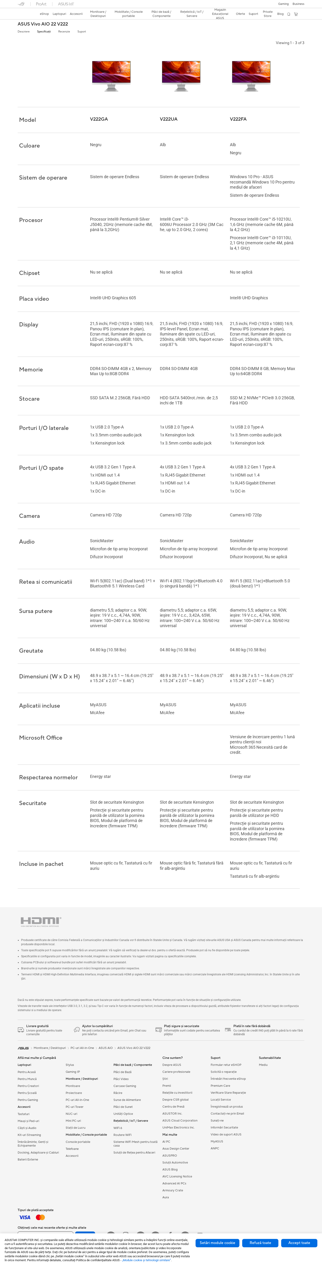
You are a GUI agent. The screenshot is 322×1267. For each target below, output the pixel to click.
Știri (165, 1080)
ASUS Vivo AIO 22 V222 (43, 24)
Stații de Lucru (75, 1129)
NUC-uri (71, 1115)
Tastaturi (23, 1115)
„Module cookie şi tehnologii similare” (146, 1260)
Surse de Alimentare (127, 1101)
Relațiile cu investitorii (177, 1094)
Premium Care (220, 1087)
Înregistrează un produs (227, 1107)
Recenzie (64, 31)
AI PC (166, 1142)
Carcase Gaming (124, 1087)
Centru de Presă (173, 1107)
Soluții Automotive (175, 1163)
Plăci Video (121, 1080)
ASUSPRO (169, 1156)
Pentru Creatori (28, 1087)
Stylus (70, 1066)
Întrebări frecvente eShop (228, 1080)
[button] (283, 4)
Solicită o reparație (224, 1073)
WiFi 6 (117, 1129)
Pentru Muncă (27, 1080)
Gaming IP (73, 1073)
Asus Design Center (175, 1149)
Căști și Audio (27, 1129)
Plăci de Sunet (123, 1108)
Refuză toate (260, 1243)
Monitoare (73, 1087)
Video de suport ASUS (226, 1135)
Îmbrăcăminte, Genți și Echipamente (33, 1144)
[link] (25, 14)
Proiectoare (74, 1094)
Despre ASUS (171, 1066)
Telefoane (72, 1150)
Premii (166, 1087)
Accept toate (299, 1243)
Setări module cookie (217, 1243)
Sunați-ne (217, 1121)
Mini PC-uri (73, 1122)
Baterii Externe (28, 1160)
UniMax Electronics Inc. (178, 1128)
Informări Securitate (224, 1128)
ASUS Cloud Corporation (179, 1121)
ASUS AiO (106, 1049)
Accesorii (72, 1157)
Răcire (117, 1094)
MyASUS (217, 1142)
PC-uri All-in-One (77, 1101)
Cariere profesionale (176, 1073)
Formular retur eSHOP (226, 1066)
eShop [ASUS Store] (44, 14)
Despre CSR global (175, 1101)
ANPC (215, 1149)
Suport (81, 31)
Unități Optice (123, 1115)
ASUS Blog (170, 1170)
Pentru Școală (27, 1094)
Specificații (44, 31)
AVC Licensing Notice (177, 1177)
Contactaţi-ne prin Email (227, 1114)
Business (298, 4)
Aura (165, 1198)
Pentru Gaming (28, 1101)
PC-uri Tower (75, 1108)
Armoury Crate (172, 1191)
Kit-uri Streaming (29, 1136)
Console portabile (78, 1143)
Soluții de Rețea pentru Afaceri (134, 1153)
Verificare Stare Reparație (228, 1094)
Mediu (263, 1066)
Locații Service (221, 1101)
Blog (280, 14)
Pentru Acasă (27, 1073)
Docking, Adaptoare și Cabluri (38, 1153)
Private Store (268, 14)
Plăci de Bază (122, 1073)
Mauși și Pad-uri (28, 1122)
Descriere (24, 31)
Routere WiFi (122, 1136)
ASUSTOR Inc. (172, 1114)
